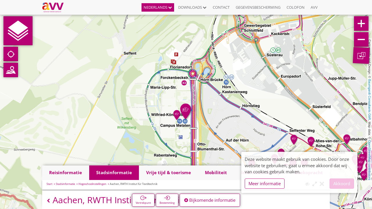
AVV (314, 7)
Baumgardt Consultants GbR (369, 99)
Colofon (296, 7)
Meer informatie (264, 183)
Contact (221, 7)
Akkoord (341, 183)
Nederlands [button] (158, 7)
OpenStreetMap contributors (369, 160)
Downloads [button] (192, 7)
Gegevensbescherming (258, 7)
